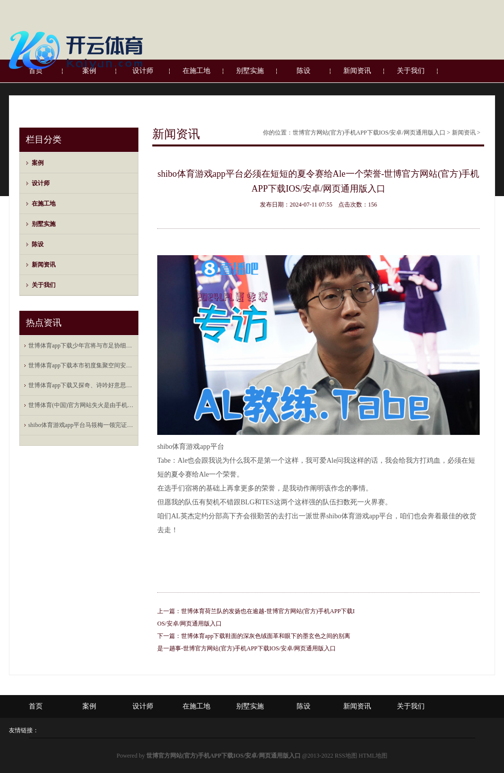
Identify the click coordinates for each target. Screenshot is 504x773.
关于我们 (44, 284)
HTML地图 (373, 755)
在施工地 (44, 203)
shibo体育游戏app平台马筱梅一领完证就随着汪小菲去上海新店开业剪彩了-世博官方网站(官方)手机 (81, 425)
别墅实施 (44, 223)
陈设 (38, 244)
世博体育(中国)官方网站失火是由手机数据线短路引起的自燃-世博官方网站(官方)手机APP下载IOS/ (81, 405)
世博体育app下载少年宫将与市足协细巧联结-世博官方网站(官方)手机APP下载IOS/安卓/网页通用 (81, 345)
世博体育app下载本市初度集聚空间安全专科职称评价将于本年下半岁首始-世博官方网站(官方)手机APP (81, 365)
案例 (38, 162)
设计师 (41, 183)
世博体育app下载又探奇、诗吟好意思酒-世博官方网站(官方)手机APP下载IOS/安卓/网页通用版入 (81, 385)
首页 (36, 706)
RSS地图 (346, 755)
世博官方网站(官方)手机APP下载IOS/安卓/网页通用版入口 (369, 132)
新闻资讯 (44, 264)
